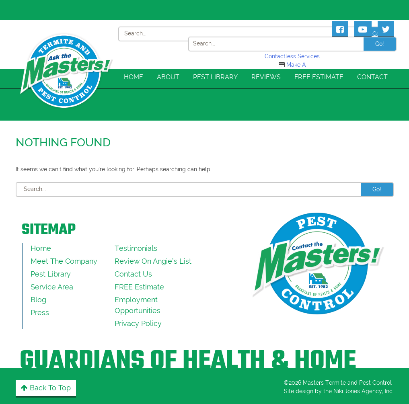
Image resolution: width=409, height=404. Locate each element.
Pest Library (215, 77)
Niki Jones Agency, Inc (363, 391)
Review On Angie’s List (153, 261)
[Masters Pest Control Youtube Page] (363, 28)
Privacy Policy (138, 323)
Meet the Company (64, 261)
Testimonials (136, 248)
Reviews (266, 77)
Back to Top (46, 387)
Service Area (52, 287)
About (168, 77)
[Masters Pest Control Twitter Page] (386, 28)
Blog (38, 299)
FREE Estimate (318, 77)
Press (40, 312)
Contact (372, 77)
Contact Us (133, 274)
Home (133, 77)
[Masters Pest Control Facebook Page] (340, 28)
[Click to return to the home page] (67, 42)
